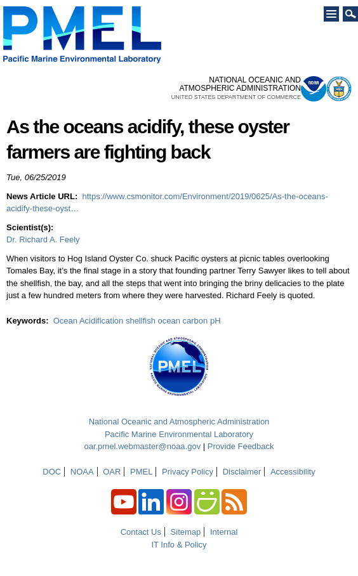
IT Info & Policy (178, 544)
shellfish (141, 320)
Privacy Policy (187, 471)
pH (215, 320)
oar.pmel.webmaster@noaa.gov (142, 446)
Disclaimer (242, 471)
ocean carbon (183, 320)
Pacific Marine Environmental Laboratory (179, 434)
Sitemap (186, 532)
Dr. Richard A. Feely (43, 239)
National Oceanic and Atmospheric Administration (179, 421)
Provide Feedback (241, 446)
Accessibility (292, 471)
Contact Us (141, 532)
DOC (52, 471)
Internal (223, 532)
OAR (112, 471)
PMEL (141, 471)
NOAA (82, 471)
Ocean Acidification (88, 320)
